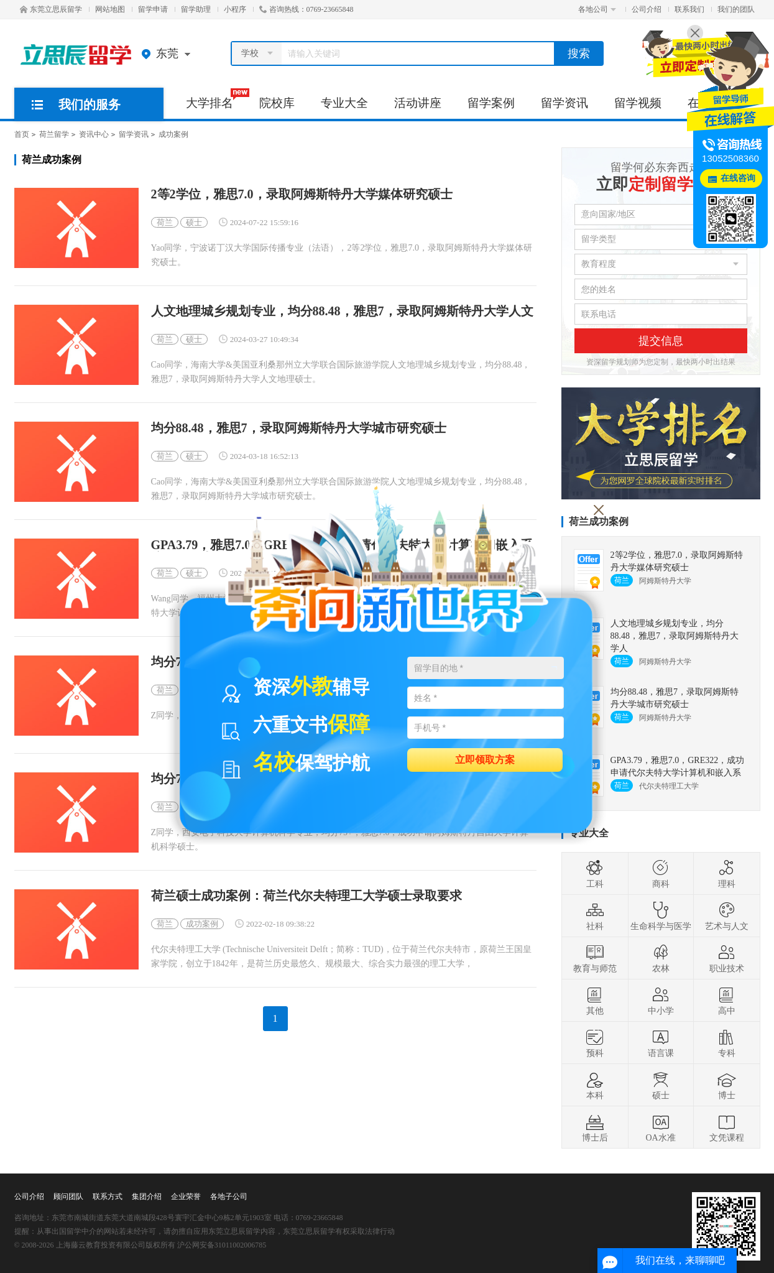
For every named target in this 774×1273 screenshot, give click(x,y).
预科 (595, 1043)
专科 (726, 1043)
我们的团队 (736, 9)
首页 (21, 134)
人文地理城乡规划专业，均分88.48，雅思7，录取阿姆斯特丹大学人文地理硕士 (342, 311)
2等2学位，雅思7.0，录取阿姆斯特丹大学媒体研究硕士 (302, 194)
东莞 (169, 53)
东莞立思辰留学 (51, 9)
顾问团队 (68, 1196)
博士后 (595, 1127)
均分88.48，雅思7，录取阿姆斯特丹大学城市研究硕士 (298, 428)
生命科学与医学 (660, 916)
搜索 (579, 53)
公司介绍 (646, 9)
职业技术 (726, 958)
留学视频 (637, 102)
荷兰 (165, 222)
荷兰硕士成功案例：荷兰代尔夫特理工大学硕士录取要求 (306, 895)
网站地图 (110, 9)
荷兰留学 (54, 134)
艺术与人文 (727, 916)
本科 (595, 1085)
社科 (595, 916)
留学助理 (196, 9)
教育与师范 (595, 958)
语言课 (661, 1043)
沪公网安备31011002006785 (222, 1245)
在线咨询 (738, 178)
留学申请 (153, 9)
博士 (726, 1085)
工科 (595, 874)
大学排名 (216, 98)
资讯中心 (94, 134)
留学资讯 (564, 102)
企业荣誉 (186, 1196)
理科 (726, 874)
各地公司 (597, 9)
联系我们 (689, 9)
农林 (661, 958)
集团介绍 (147, 1196)
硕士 (194, 222)
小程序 (235, 9)
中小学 (661, 1001)
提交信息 (660, 341)
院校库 (277, 102)
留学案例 (491, 102)
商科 (661, 874)
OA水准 (660, 1127)
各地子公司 (228, 1196)
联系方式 (107, 1196)
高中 (726, 1001)
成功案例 (173, 134)
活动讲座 (417, 102)
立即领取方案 (485, 759)
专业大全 (344, 102)
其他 (595, 1001)
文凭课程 (726, 1127)
